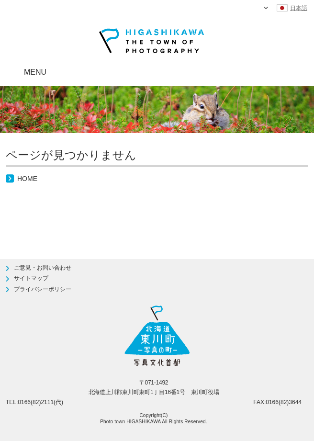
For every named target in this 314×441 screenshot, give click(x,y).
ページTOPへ (283, 209)
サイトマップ (31, 278)
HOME (27, 178)
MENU (35, 72)
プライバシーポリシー (42, 289)
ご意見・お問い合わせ (42, 267)
